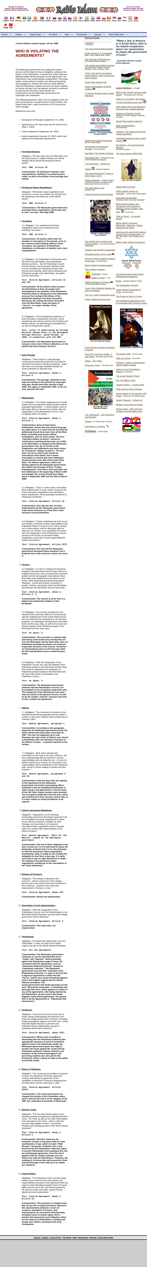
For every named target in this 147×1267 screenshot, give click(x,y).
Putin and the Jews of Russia (129, 389)
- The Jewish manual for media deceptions (131, 133)
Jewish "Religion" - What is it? (129, 400)
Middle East (128, 266)
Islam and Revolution (125, 125)
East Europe (137, 263)
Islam (67, 35)
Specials (97, 35)
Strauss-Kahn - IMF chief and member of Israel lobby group (129, 410)
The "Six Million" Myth (125, 380)
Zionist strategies (92, 180)
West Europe (126, 263)
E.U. (137, 268)
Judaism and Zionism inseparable (100, 250)
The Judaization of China (127, 285)
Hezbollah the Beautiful (126, 198)
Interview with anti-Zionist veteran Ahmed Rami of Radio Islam (131, 233)
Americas (128, 264)
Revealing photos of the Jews (98, 254)
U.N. (128, 268)
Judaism (18, 35)
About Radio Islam (116, 35)
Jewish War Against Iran (96, 82)
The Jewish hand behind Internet (99, 65)
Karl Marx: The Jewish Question (99, 153)
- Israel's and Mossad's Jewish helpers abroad (130, 363)
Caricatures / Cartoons (95, 426)
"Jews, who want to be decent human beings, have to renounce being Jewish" (99, 75)
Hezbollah (96, 274)
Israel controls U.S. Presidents (98, 53)
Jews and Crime (123, 358)
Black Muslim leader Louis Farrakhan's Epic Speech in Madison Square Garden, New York (129, 208)
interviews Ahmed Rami (99, 194)
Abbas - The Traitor (93, 361)
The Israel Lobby (123, 354)
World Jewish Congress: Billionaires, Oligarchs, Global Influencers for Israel (129, 225)
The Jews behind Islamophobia (99, 49)
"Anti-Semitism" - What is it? (97, 164)
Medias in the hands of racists (129, 404)
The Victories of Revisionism (97, 59)
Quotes (88, 421)
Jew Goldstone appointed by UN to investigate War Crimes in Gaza (131, 302)
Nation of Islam (98, 278)
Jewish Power (35, 35)
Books (118, 281)
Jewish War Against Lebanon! (129, 121)
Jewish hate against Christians (98, 140)
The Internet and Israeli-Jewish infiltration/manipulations (130, 275)
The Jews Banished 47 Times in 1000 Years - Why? (99, 174)
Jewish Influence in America (97, 282)
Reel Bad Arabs (92, 158)
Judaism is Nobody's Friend (128, 113)
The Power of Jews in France (129, 296)
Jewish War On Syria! (125, 187)
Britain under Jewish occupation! (130, 242)
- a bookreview (130, 385)
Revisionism (82, 35)
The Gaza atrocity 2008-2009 (129, 153)
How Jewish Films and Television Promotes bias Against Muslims (130, 108)
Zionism (4, 35)
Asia (136, 264)
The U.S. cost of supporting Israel (100, 295)
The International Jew (94, 188)
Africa (137, 266)
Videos (88, 169)
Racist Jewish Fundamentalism (99, 265)
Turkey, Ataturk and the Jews (98, 299)
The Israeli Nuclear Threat (127, 376)
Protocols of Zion (92, 365)
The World (53, 35)
